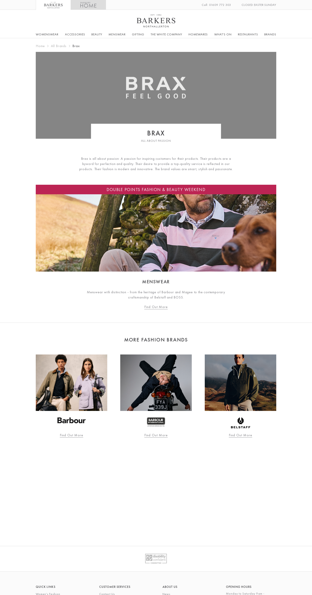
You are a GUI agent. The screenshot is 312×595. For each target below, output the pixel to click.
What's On (223, 34)
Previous (26, 400)
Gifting (138, 34)
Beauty (96, 34)
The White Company (166, 34)
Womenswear (47, 34)
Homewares (198, 34)
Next (286, 400)
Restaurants (248, 34)
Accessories (75, 34)
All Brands (59, 46)
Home (40, 46)
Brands (270, 34)
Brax (76, 46)
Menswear (117, 34)
